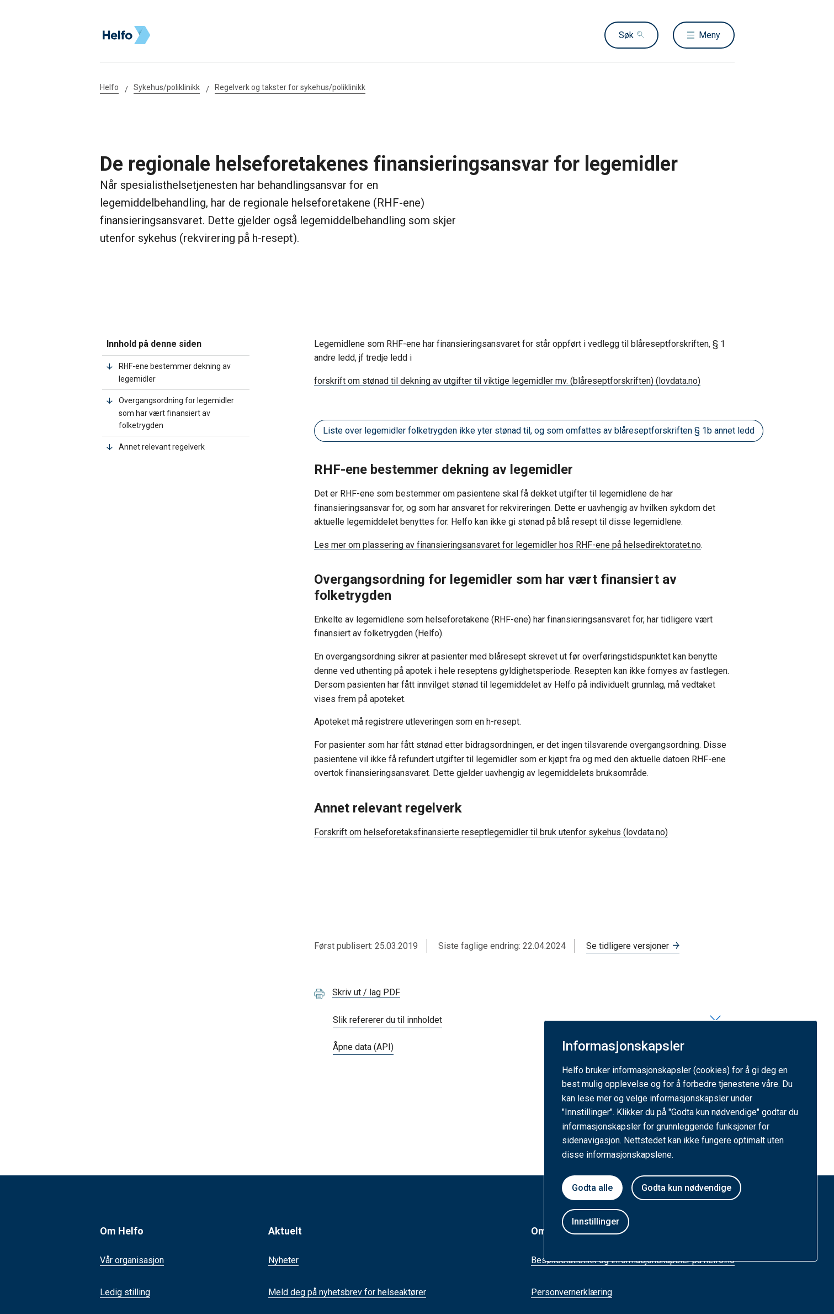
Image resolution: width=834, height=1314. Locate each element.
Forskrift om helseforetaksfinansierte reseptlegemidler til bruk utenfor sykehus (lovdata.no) (491, 832)
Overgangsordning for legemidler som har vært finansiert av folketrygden (176, 413)
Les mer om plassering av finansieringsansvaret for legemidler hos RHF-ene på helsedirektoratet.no (507, 545)
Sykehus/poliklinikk (167, 87)
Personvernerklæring (571, 1292)
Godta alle (592, 1188)
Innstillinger (595, 1221)
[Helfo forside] (179, 35)
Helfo (109, 87)
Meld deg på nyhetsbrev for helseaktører (347, 1292)
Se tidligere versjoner (627, 946)
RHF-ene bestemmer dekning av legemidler (175, 372)
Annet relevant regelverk (162, 446)
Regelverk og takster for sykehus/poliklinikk (290, 87)
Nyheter (283, 1260)
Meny (709, 35)
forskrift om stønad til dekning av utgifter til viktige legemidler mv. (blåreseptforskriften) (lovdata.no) (507, 381)
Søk (626, 35)
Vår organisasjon (132, 1260)
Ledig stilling (125, 1292)
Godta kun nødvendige (686, 1188)
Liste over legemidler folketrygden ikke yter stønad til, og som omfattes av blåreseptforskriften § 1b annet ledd (539, 430)
